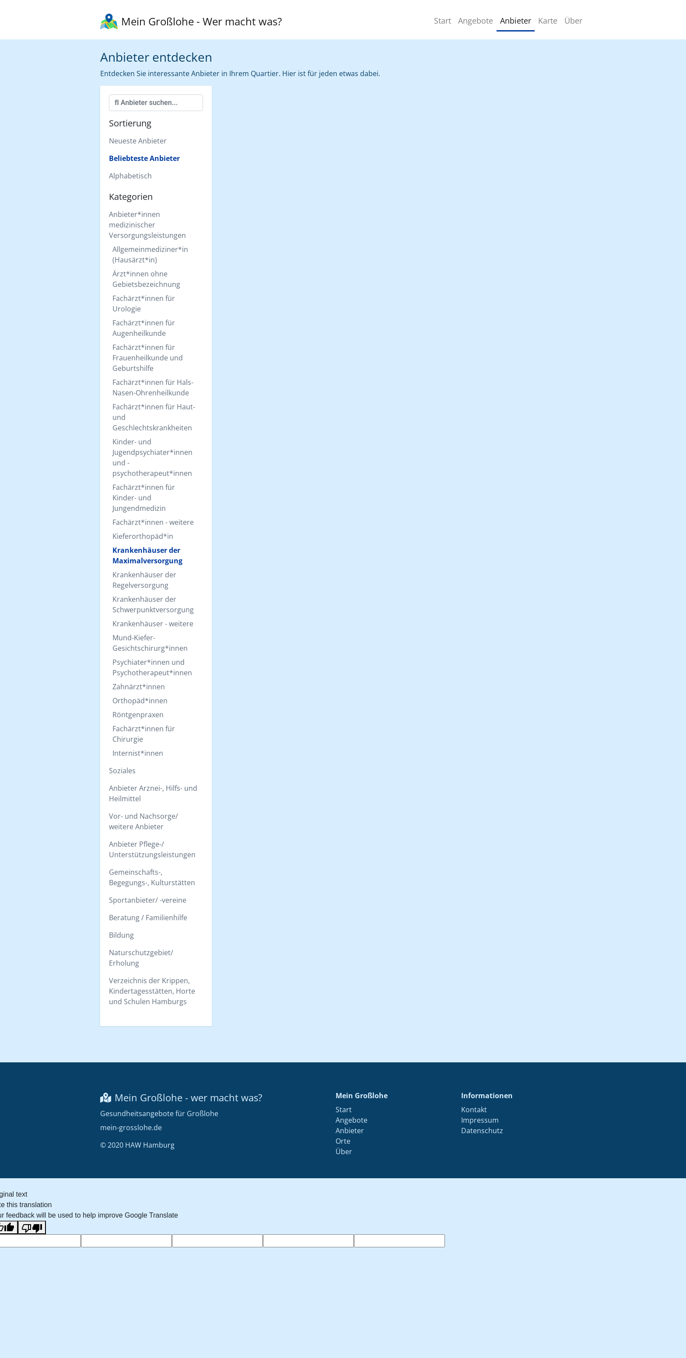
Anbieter (515, 20)
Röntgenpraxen (138, 714)
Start (442, 20)
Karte (547, 20)
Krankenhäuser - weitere (152, 623)
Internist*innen (137, 753)
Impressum (480, 1120)
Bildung (121, 935)
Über (573, 20)
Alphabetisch (130, 176)
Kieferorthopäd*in (142, 536)
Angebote (475, 20)
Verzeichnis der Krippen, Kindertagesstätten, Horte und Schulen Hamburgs (152, 991)
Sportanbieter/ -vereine (147, 900)
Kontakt (474, 1109)
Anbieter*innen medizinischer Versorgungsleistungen (147, 224)
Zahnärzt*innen (138, 686)
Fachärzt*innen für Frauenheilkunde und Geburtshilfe (147, 357)
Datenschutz (482, 1130)
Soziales (122, 770)
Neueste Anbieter (138, 141)
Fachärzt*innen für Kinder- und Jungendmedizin (143, 497)
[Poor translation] (32, 1227)
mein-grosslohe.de (131, 1127)
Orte (343, 1141)
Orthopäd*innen (140, 700)
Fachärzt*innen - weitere (153, 522)
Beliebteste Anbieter (144, 158)
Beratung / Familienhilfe (148, 917)
